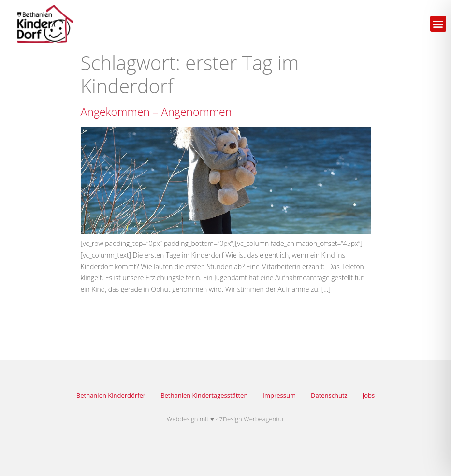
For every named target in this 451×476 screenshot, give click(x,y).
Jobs (369, 395)
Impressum (279, 395)
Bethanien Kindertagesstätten (203, 395)
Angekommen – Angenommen (156, 111)
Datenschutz (329, 395)
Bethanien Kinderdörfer (110, 395)
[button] (438, 24)
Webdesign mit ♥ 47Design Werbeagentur (226, 419)
